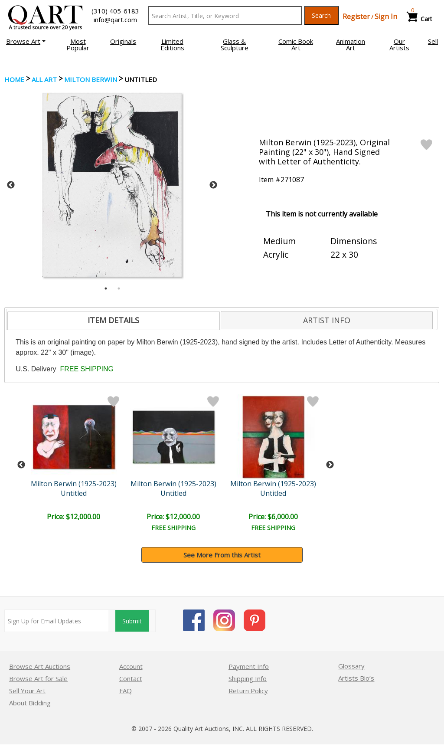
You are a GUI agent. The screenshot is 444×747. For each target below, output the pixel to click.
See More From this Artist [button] (222, 554)
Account (131, 666)
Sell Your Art (27, 690)
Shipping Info (248, 678)
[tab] (113, 320)
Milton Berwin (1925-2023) (75, 483)
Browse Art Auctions (39, 666)
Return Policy (248, 690)
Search (321, 15)
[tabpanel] (112, 185)
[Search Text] (225, 15)
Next (213, 185)
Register (356, 16)
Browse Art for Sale (38, 678)
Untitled (75, 493)
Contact (130, 678)
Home (14, 79)
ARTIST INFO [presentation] (326, 320)
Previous (11, 185)
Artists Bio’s (356, 678)
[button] (26, 41)
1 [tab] (105, 288)
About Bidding (30, 702)
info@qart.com (115, 19)
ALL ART (44, 79)
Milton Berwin (90, 79)
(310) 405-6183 (115, 11)
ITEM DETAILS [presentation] (113, 320)
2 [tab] (118, 288)
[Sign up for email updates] (56, 621)
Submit (132, 621)
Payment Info (249, 666)
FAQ (125, 690)
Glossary (351, 666)
